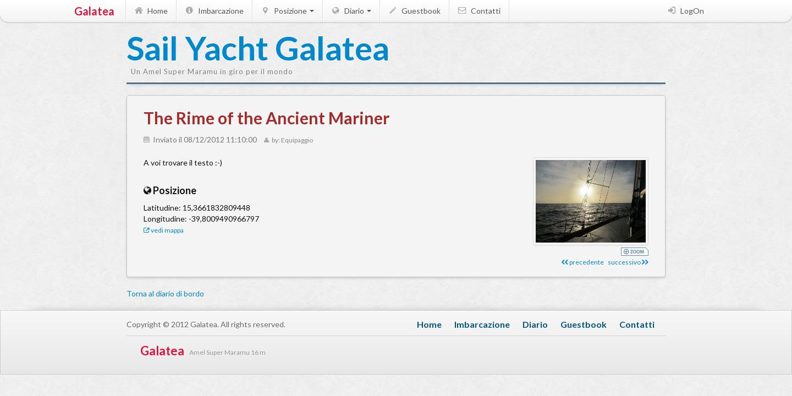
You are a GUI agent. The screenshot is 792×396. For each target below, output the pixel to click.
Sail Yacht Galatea (182, 49)
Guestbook (414, 10)
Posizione (287, 10)
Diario (350, 10)
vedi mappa (164, 230)
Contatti (479, 10)
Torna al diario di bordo (165, 293)
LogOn (685, 10)
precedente (583, 262)
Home (150, 10)
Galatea (94, 11)
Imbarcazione (214, 10)
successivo (628, 262)
